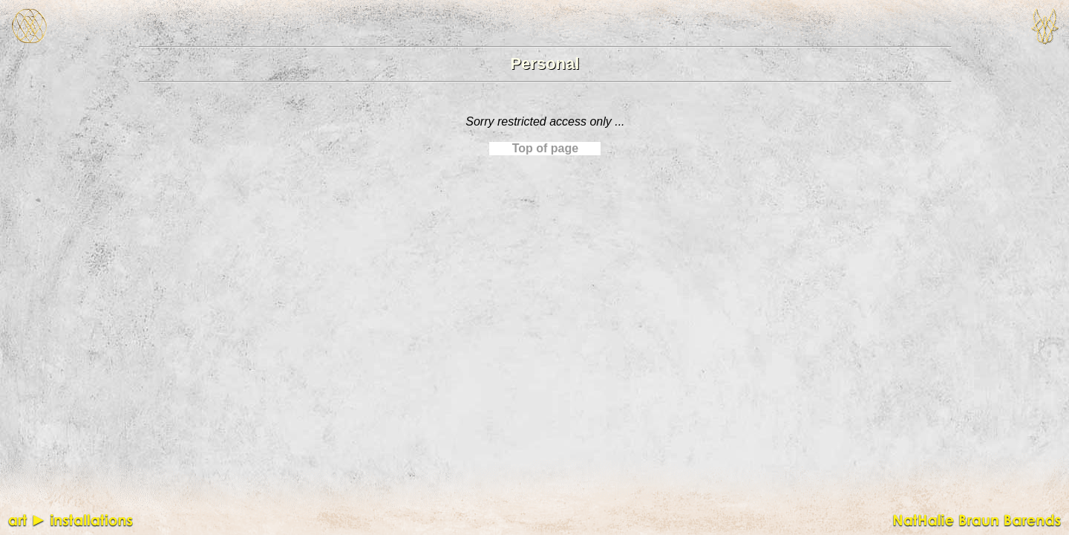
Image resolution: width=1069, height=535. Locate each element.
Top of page (545, 148)
